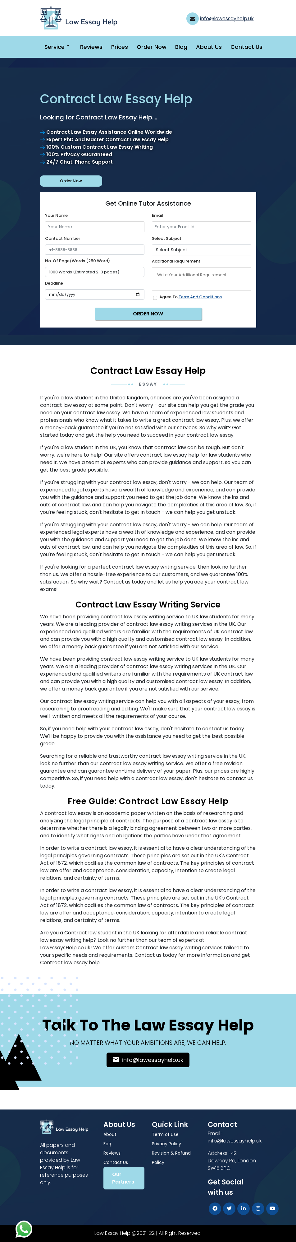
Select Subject (166, 238)
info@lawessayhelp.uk (227, 18)
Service (54, 47)
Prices (119, 47)
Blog (181, 47)
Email (157, 215)
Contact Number (62, 238)
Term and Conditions (200, 297)
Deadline (54, 283)
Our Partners (123, 1178)
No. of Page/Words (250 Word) (77, 261)
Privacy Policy (166, 1144)
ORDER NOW (148, 313)
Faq (107, 1144)
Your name (56, 215)
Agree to (190, 297)
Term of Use (165, 1134)
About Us (209, 47)
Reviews (91, 47)
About (109, 1134)
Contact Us (246, 47)
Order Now (151, 47)
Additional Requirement (176, 261)
